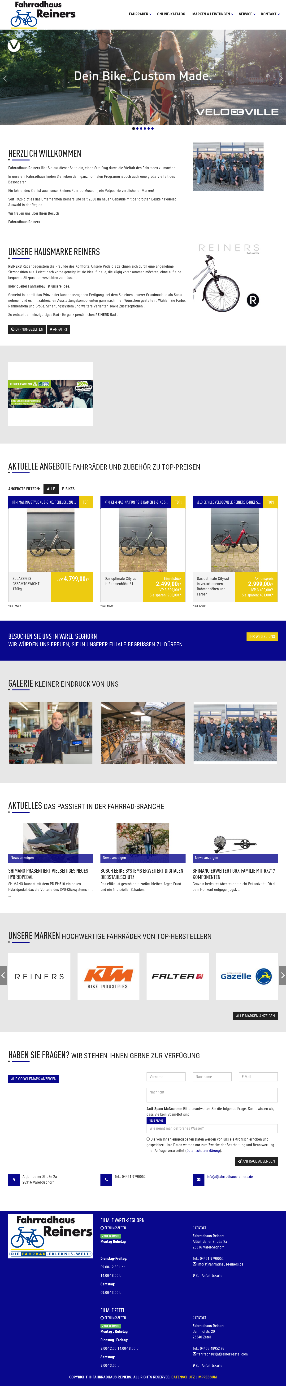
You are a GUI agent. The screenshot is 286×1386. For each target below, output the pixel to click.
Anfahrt (58, 329)
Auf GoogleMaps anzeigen (33, 1079)
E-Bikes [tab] (68, 489)
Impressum (207, 1377)
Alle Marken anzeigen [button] (255, 1016)
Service (247, 14)
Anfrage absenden (256, 1161)
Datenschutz (183, 1377)
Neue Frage (156, 1120)
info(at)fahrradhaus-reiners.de (230, 1176)
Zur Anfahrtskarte (207, 1275)
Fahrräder (140, 14)
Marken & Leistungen (213, 14)
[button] (21, 77)
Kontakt (270, 14)
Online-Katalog (171, 14)
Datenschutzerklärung (203, 1150)
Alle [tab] (51, 489)
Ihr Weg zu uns (262, 636)
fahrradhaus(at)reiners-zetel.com (222, 1354)
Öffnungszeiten (27, 329)
